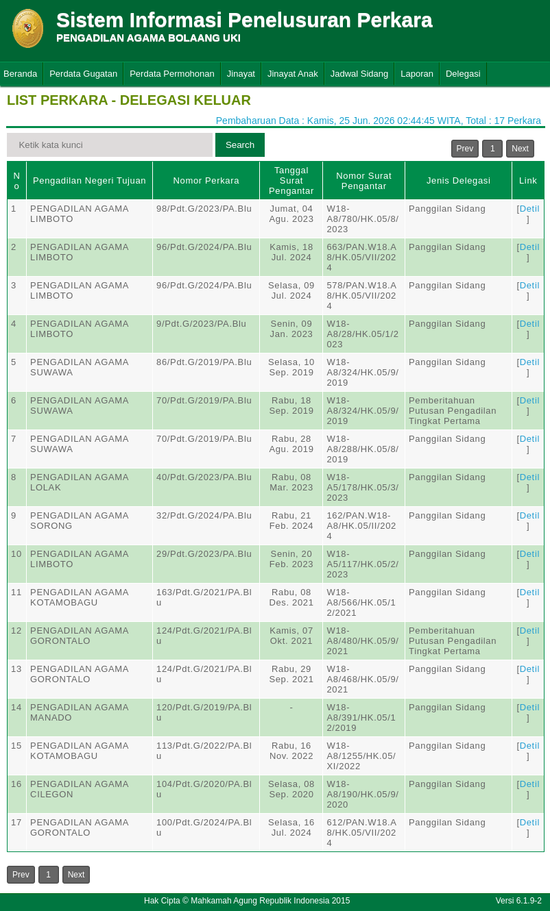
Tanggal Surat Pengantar (291, 180)
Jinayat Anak (292, 73)
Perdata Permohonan (172, 73)
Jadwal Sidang (360, 73)
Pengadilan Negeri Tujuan (89, 180)
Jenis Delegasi (459, 180)
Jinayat (241, 73)
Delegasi (463, 73)
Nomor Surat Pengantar (364, 181)
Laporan (416, 73)
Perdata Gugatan (83, 73)
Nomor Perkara (206, 180)
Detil (530, 208)
